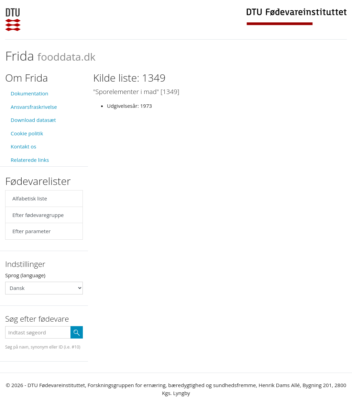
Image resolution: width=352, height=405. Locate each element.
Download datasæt (33, 119)
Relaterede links (30, 159)
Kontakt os (23, 146)
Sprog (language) (25, 275)
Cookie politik (27, 133)
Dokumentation (29, 93)
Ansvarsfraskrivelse (34, 106)
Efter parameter (31, 231)
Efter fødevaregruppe (38, 214)
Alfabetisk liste (29, 198)
